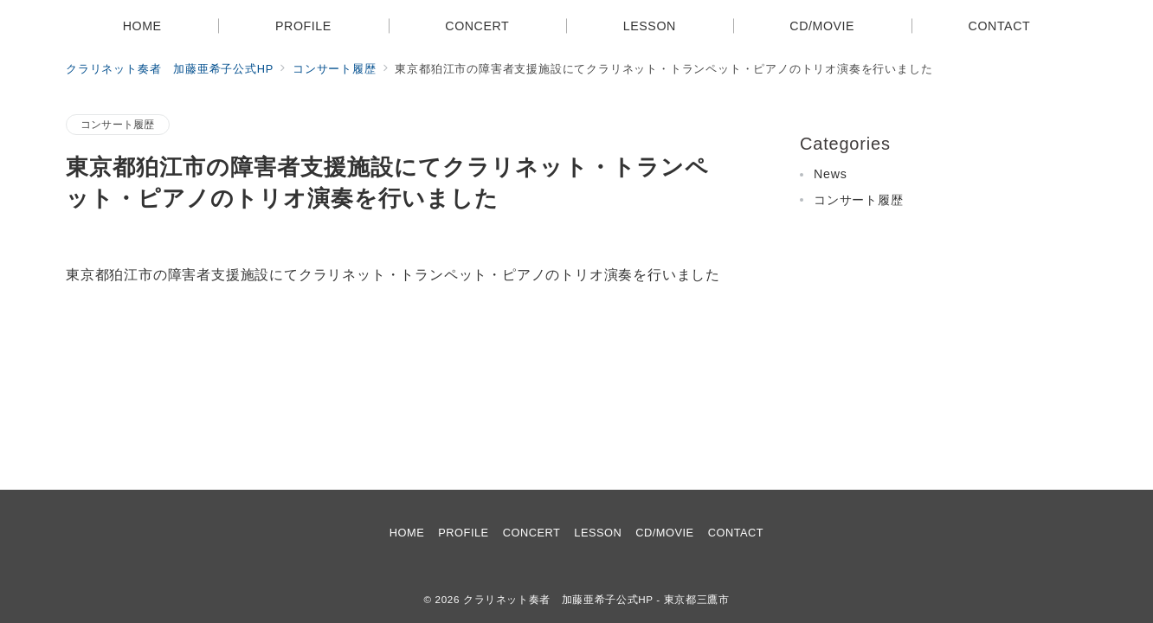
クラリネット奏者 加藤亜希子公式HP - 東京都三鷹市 (596, 599)
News (830, 174)
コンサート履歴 (118, 124)
